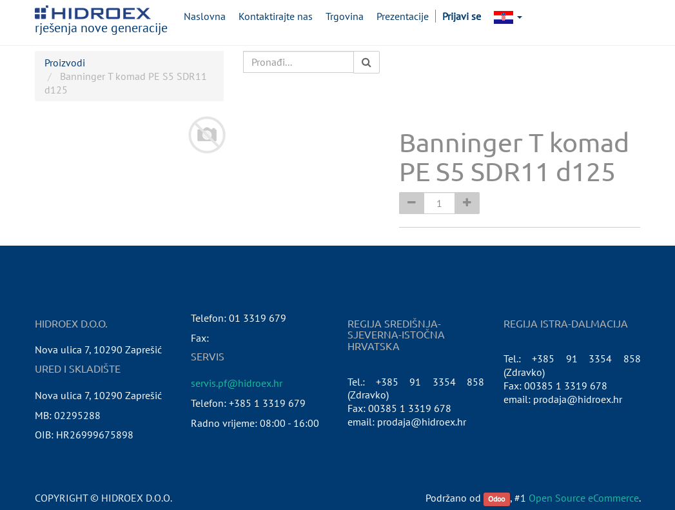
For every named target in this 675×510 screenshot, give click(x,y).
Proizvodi (64, 62)
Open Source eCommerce (584, 497)
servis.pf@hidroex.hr (236, 383)
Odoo (496, 499)
